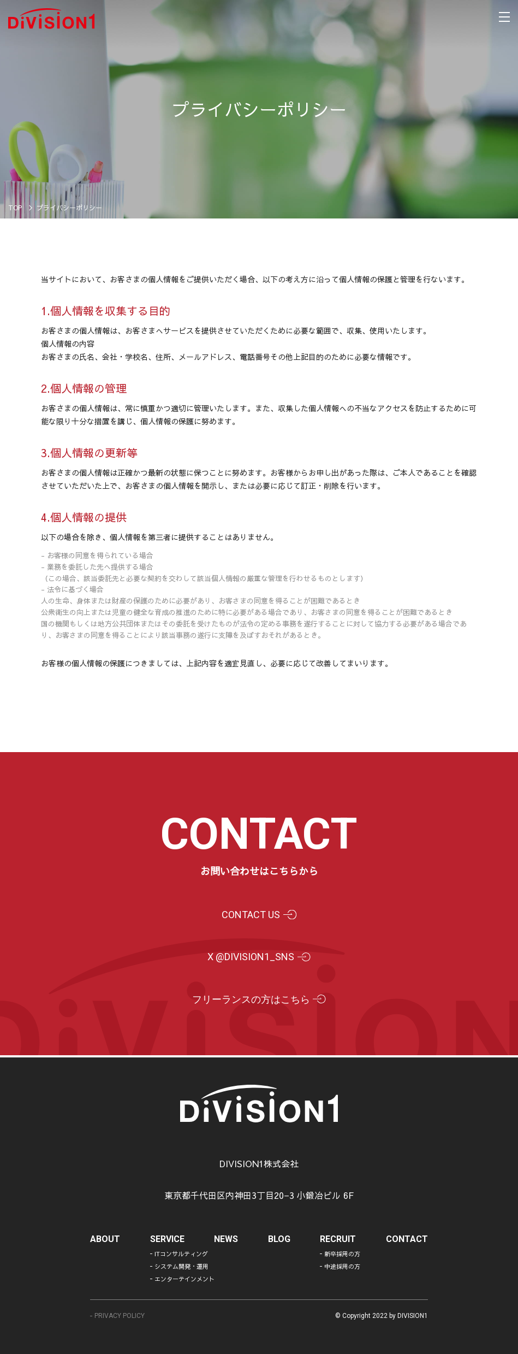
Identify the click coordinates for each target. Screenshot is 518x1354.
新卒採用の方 (342, 1253)
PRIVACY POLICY (121, 1316)
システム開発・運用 (180, 1266)
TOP (15, 207)
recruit (338, 1239)
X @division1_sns (249, 957)
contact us (249, 915)
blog (279, 1239)
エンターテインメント (180, 1278)
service (168, 1239)
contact (406, 1239)
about (106, 1239)
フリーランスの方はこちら (249, 1001)
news (227, 1239)
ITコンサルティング (180, 1253)
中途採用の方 (342, 1266)
